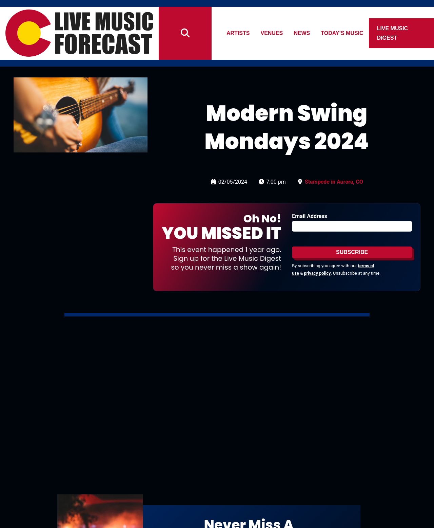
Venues (272, 33)
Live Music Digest (392, 33)
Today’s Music (342, 33)
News (302, 33)
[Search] (185, 33)
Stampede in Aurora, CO (334, 182)
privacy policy (317, 273)
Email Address (309, 216)
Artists (238, 33)
